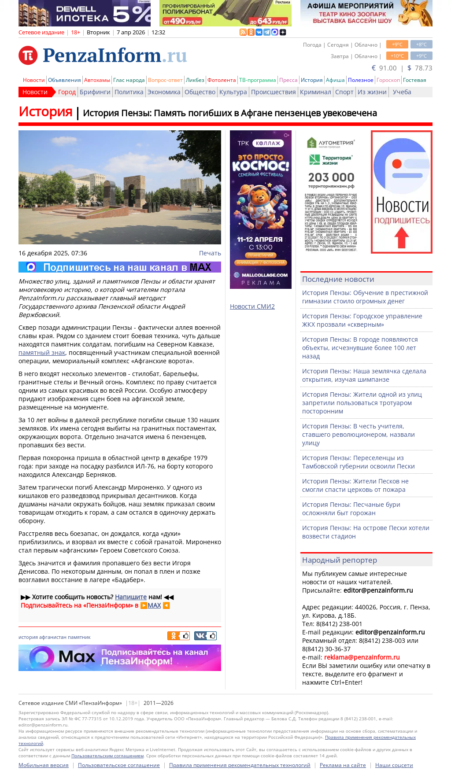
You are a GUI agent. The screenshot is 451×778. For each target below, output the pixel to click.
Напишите (131, 597)
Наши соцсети (394, 765)
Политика (129, 92)
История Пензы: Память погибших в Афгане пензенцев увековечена (230, 113)
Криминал (315, 92)
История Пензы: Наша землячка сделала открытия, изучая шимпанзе (364, 375)
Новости (34, 80)
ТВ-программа (257, 80)
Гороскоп (388, 80)
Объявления (64, 80)
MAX (154, 605)
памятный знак (41, 352)
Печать (210, 253)
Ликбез (195, 80)
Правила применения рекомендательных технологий (240, 765)
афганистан (53, 637)
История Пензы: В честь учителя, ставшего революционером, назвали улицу (358, 434)
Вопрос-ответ (165, 80)
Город (67, 92)
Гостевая (414, 80)
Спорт (344, 92)
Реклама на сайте (343, 765)
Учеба (402, 92)
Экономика (164, 92)
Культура (233, 92)
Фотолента (221, 80)
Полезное (360, 80)
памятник (79, 637)
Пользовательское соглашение (119, 765)
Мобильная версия (43, 765)
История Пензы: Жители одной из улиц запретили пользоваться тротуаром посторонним (362, 402)
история (28, 637)
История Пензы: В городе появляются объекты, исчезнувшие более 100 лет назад (360, 347)
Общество (200, 92)
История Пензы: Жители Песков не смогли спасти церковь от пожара (355, 485)
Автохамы (97, 80)
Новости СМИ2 (252, 306)
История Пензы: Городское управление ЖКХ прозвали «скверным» (362, 320)
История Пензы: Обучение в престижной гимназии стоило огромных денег (365, 296)
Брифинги (95, 92)
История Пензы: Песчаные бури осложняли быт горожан (351, 508)
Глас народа (129, 80)
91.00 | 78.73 (402, 67)
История (312, 80)
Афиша (335, 80)
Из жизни (372, 92)
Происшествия (273, 92)
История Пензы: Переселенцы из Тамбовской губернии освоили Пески (358, 462)
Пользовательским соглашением (107, 755)
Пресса (288, 80)
